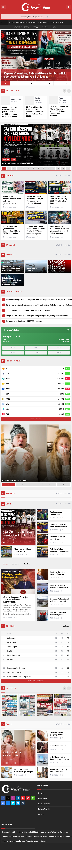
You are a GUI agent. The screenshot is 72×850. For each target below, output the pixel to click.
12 (58, 168)
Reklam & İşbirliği (44, 809)
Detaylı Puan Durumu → (36, 681)
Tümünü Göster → (36, 419)
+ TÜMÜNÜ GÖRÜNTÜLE (63, 176)
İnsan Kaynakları (44, 804)
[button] (5, 83)
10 (48, 168)
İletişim (40, 793)
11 (53, 168)
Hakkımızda (42, 798)
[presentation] (64, 91)
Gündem (15, 564)
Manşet (6, 159)
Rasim (38, 99)
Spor (13, 159)
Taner (62, 99)
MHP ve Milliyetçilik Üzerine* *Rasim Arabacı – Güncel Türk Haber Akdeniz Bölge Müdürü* (35, 111)
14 (68, 168)
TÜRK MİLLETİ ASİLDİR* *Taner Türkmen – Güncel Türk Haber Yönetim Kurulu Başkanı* (59, 111)
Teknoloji (26, 564)
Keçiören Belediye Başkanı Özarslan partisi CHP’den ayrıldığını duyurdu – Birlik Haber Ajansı (10, 111)
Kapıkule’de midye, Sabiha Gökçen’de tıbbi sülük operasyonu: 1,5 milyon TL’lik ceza (37, 22)
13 (63, 168)
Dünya (5, 564)
